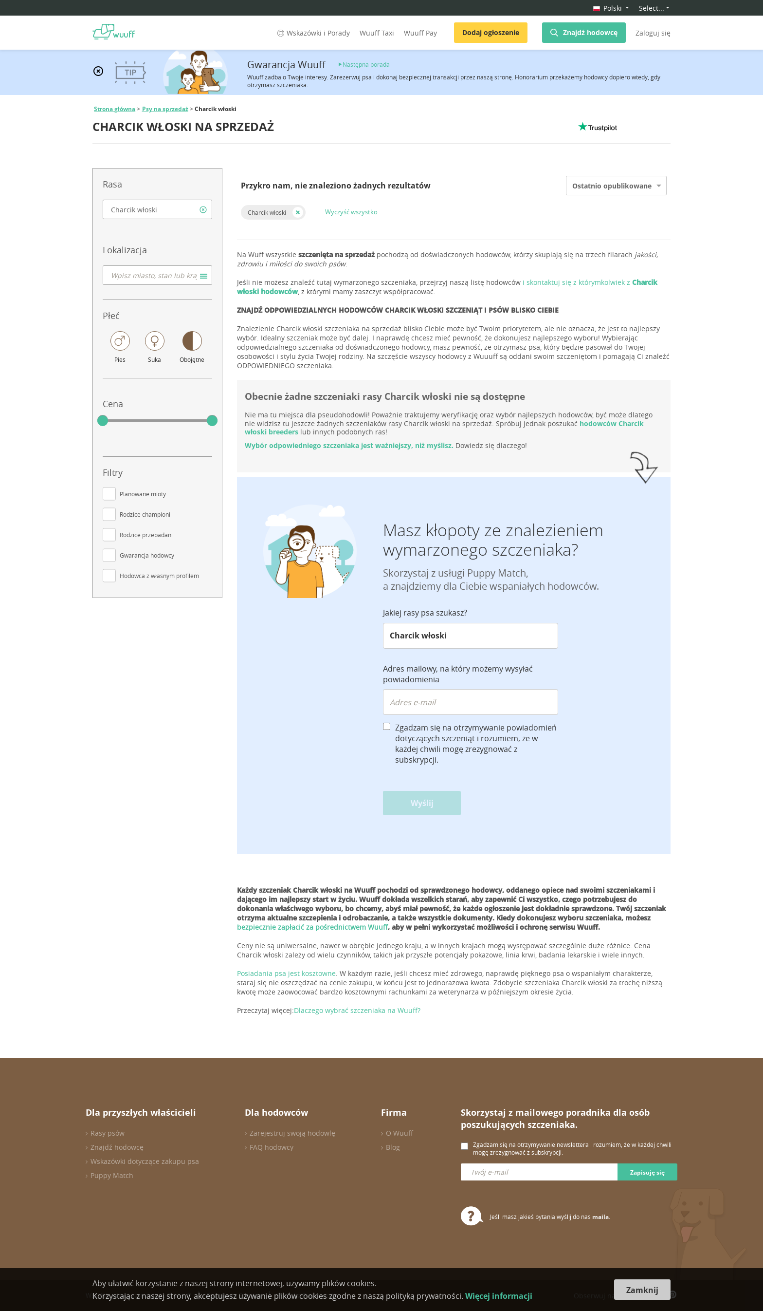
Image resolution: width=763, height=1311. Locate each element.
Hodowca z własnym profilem (159, 576)
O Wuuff (399, 1133)
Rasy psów (108, 1133)
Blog (393, 1147)
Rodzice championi (145, 514)
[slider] (102, 420)
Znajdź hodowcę (590, 32)
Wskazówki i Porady (312, 32)
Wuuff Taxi (377, 32)
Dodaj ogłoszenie (490, 32)
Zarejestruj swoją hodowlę (292, 1133)
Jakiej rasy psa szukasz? (425, 612)
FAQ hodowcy (271, 1147)
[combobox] (157, 209)
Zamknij (642, 1290)
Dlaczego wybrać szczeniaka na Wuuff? (357, 1010)
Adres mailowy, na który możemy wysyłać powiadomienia (458, 674)
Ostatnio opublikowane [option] (612, 185)
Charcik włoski (267, 212)
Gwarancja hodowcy (147, 555)
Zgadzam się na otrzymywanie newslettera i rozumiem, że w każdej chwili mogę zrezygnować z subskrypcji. (572, 1148)
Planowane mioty (143, 494)
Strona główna (114, 109)
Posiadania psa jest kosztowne (286, 973)
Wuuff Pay (420, 32)
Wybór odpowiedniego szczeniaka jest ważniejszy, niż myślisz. (350, 445)
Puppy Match (112, 1175)
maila (600, 1217)
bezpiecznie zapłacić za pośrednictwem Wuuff (312, 927)
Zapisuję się (647, 1172)
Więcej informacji (498, 1296)
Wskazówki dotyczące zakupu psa (145, 1161)
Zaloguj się (653, 32)
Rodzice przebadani (146, 535)
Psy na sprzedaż (165, 109)
